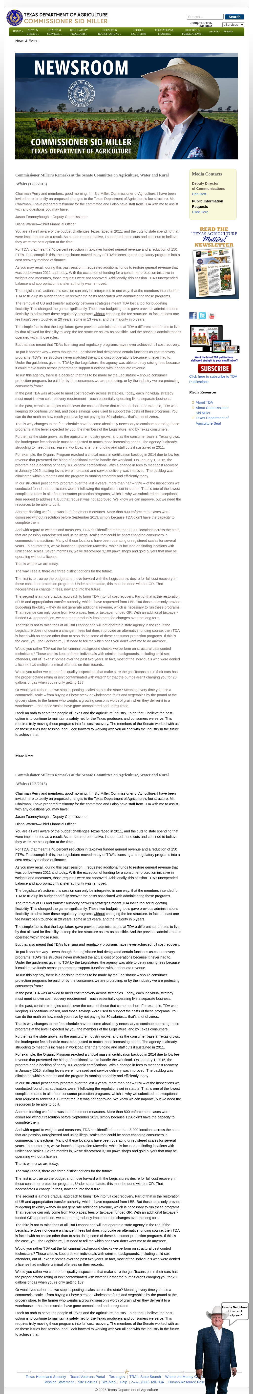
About (214, 31)
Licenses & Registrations (109, 31)
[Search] (205, 17)
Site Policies (87, 1382)
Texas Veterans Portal (87, 1377)
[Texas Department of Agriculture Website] (56, 18)
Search (235, 17)
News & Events (33, 31)
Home (18, 31)
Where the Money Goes (184, 1377)
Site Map (109, 1382)
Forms (228, 31)
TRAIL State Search (145, 1377)
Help (123, 1382)
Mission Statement (59, 1382)
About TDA (204, 402)
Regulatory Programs (79, 31)
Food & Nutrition (138, 31)
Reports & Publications (192, 31)
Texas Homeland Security (46, 1377)
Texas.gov (117, 1377)
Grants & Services (54, 31)
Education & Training (164, 31)
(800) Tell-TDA (152, 1382)
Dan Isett (199, 194)
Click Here (200, 212)
